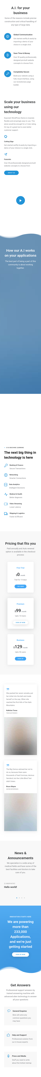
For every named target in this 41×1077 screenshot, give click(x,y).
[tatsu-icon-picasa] (6, 136)
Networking (14, 475)
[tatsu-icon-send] (6, 154)
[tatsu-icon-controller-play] (20, 200)
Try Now (20, 586)
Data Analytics (14, 484)
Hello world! (10, 887)
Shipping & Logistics (17, 513)
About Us (11, 173)
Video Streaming (16, 504)
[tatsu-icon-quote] (8, 689)
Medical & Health (16, 494)
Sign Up (20, 658)
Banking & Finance (16, 465)
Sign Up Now (20, 622)
